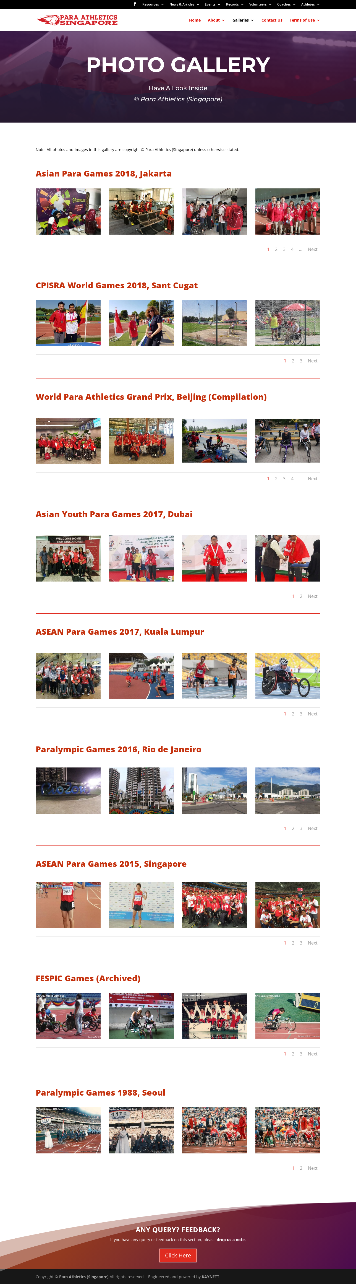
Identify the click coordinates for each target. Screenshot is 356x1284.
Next (313, 249)
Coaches (284, 5)
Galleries (240, 20)
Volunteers (258, 5)
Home (195, 20)
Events (210, 5)
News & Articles (181, 5)
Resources (150, 5)
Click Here (178, 1255)
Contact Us (271, 20)
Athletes (308, 5)
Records (232, 5)
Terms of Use (302, 20)
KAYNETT (210, 1276)
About (214, 20)
